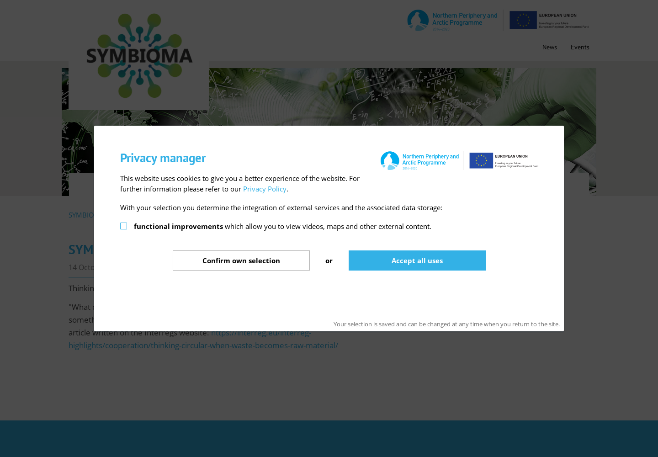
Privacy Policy (265, 188)
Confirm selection (241, 260)
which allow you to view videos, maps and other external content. (282, 226)
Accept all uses (417, 260)
